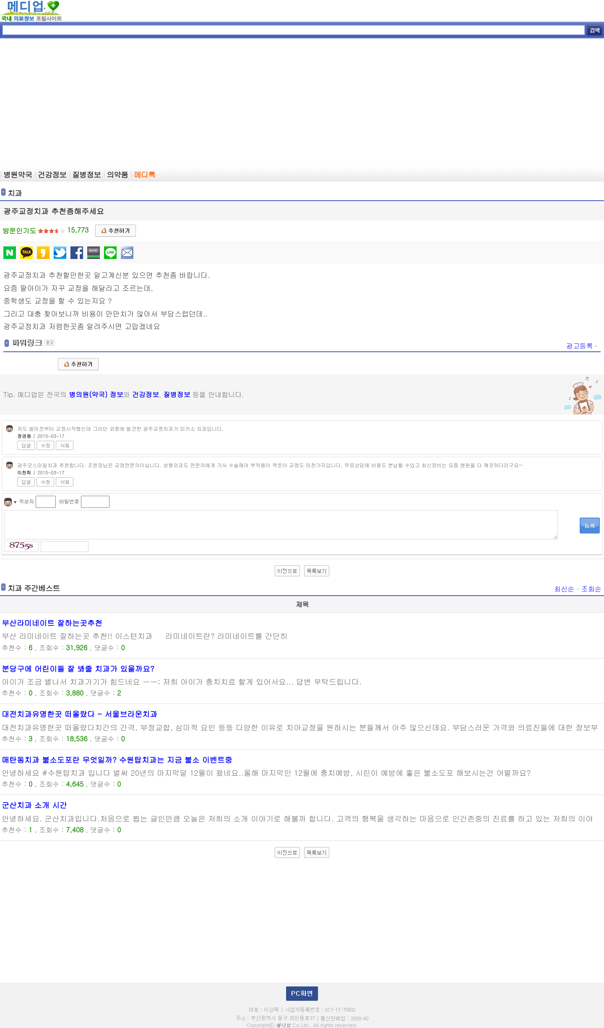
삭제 (64, 445)
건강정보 (145, 394)
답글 (26, 445)
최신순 (564, 589)
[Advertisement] (302, 103)
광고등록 (582, 346)
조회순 (591, 589)
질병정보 (177, 394)
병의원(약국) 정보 (96, 394)
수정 (45, 445)
